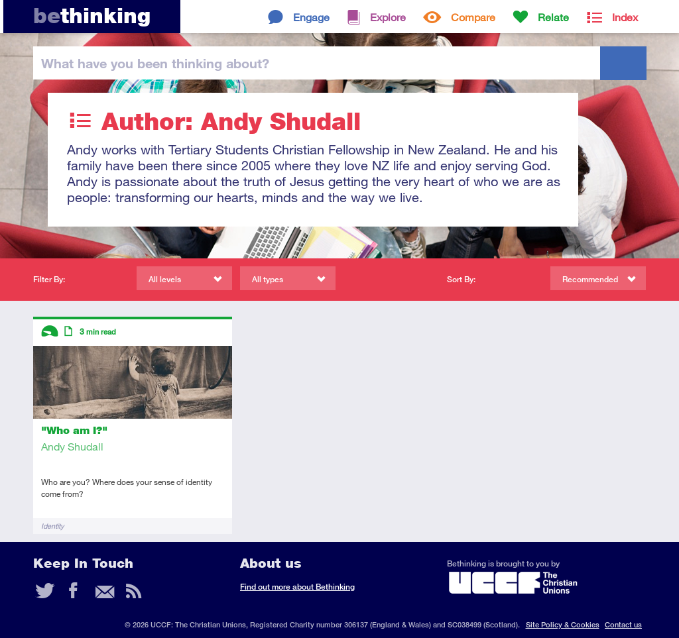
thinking (92, 15)
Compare (473, 17)
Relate (553, 17)
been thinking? (155, 63)
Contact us (623, 624)
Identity (52, 525)
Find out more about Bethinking (297, 587)
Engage (311, 17)
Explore (388, 17)
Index (625, 17)
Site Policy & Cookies (562, 624)
